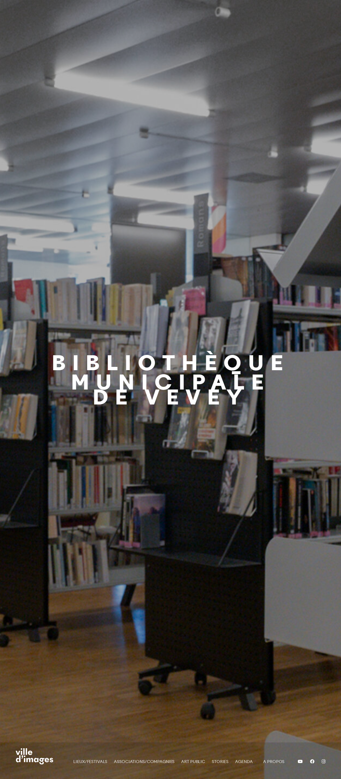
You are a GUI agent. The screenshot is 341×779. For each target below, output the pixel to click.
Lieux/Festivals (90, 761)
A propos (273, 761)
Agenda (243, 761)
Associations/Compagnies (144, 761)
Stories (220, 761)
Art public (193, 761)
